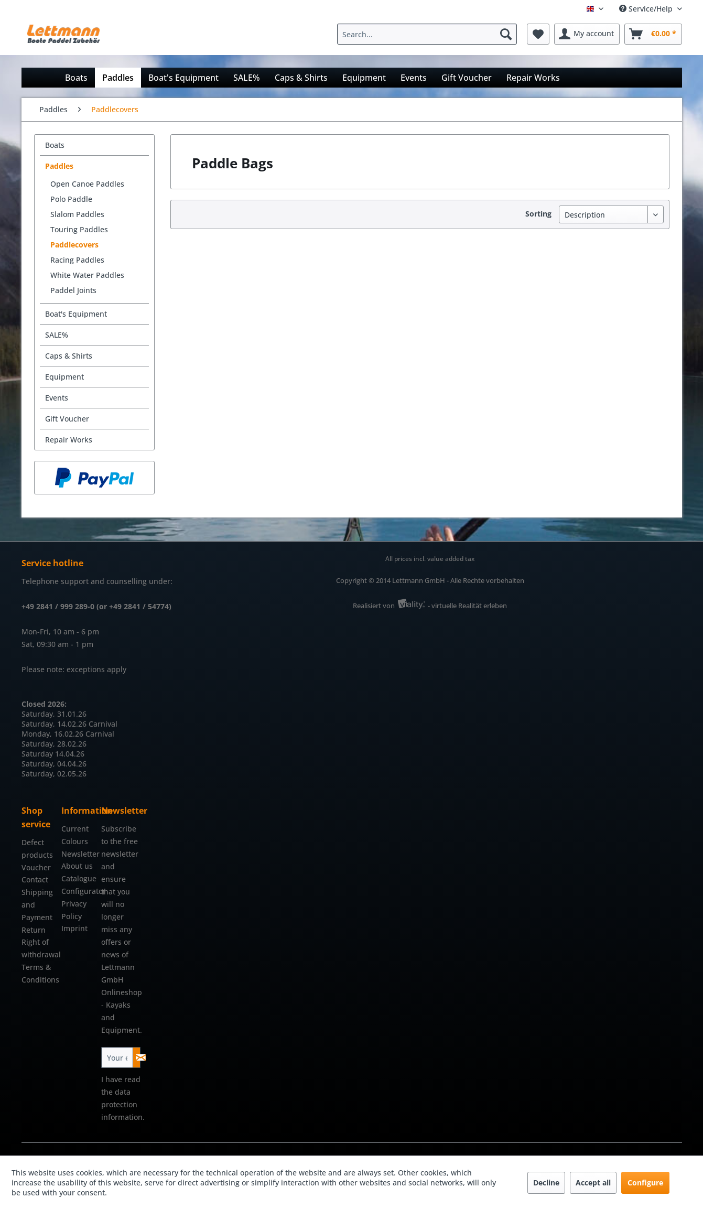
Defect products (37, 848)
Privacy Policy (73, 910)
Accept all (593, 1183)
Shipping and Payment (37, 904)
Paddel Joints (73, 290)
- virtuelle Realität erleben (467, 605)
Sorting (538, 214)
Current (75, 829)
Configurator (78, 891)
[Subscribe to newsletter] (136, 1057)
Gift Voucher (67, 419)
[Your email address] (117, 1057)
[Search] (506, 34)
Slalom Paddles (77, 214)
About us (77, 866)
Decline (546, 1183)
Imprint (74, 928)
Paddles (59, 166)
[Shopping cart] (653, 34)
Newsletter (78, 854)
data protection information (122, 1104)
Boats (54, 145)
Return (33, 930)
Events (56, 398)
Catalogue (78, 878)
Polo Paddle (71, 199)
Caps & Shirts (68, 356)
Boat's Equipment (76, 314)
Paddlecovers (74, 245)
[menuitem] (429, 34)
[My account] (587, 34)
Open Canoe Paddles (87, 184)
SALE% (56, 335)
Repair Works (68, 440)
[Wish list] (538, 34)
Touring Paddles (79, 229)
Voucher (36, 867)
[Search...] (427, 34)
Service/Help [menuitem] (647, 9)
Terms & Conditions (38, 973)
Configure (645, 1183)
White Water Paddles (87, 275)
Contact (34, 879)
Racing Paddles (77, 260)
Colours (74, 841)
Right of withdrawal (38, 948)
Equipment (64, 377)
